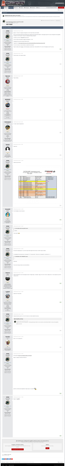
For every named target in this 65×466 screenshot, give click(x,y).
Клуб (6, 7)
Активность (33, 7)
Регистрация (61, 7)
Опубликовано (18, 30)
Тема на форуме (8, 48)
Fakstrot (8, 272)
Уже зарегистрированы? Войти (51, 7)
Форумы (11, 7)
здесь (22, 46)
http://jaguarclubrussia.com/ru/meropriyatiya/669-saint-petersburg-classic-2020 (32, 43)
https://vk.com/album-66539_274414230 (25, 355)
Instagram (7, 113)
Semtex (8, 144)
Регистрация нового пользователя (17, 449)
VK (7, 45)
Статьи (16, 7)
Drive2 (8, 44)
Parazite (8, 336)
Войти (47, 448)
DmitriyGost (8, 122)
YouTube (7, 90)
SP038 (12, 22)
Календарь (27, 7)
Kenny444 (7, 209)
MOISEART (7, 99)
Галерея (21, 7)
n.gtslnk (8, 291)
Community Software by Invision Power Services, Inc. (34, 464)
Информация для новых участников (12, 15)
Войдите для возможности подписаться (48, 20)
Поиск (38, 7)
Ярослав (7, 76)
